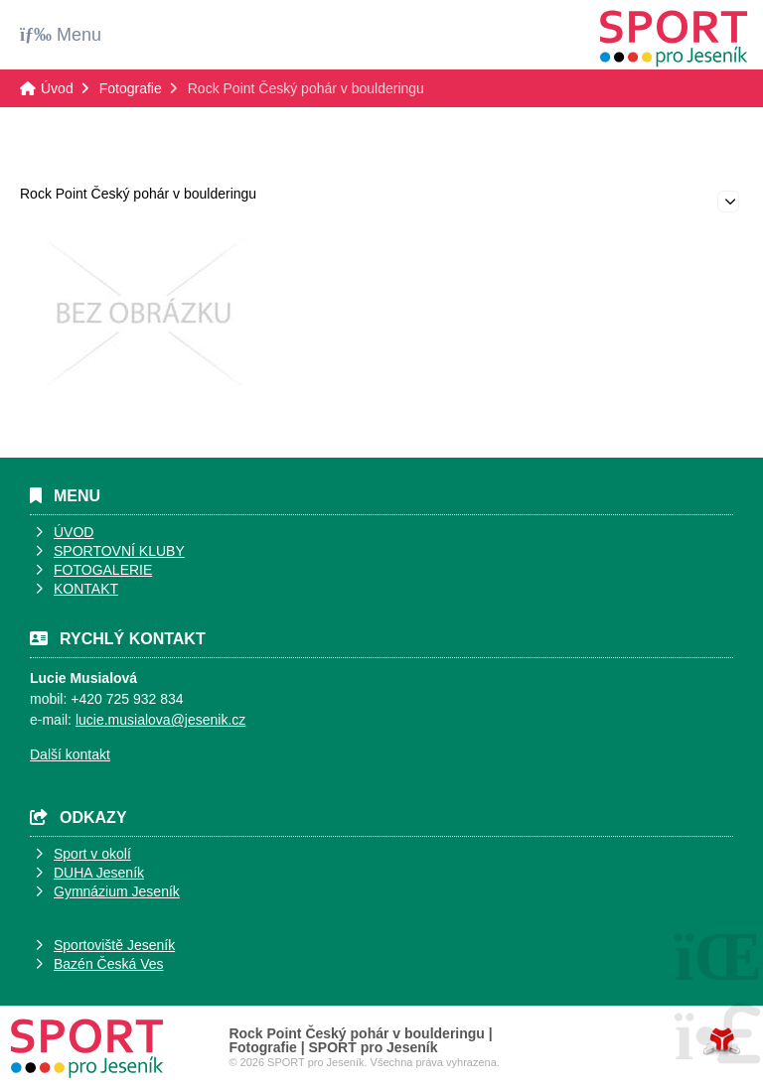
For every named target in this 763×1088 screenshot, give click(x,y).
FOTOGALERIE (103, 570)
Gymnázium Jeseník (117, 891)
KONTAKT (86, 589)
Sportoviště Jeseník (114, 945)
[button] (60, 34)
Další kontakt (70, 754)
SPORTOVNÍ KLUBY (119, 551)
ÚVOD (73, 532)
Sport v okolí (92, 854)
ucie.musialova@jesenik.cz (161, 720)
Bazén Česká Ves (109, 964)
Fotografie (130, 88)
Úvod (673, 39)
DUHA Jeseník (99, 873)
